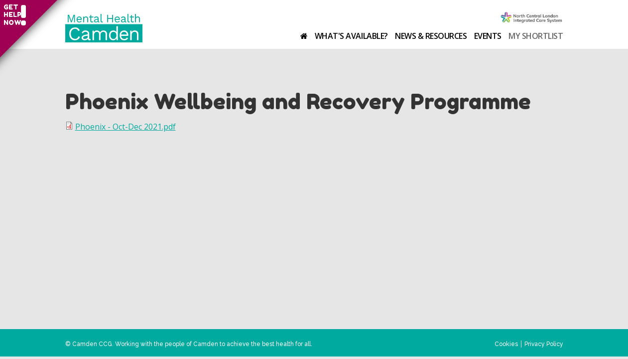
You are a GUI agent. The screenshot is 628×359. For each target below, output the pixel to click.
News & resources (431, 35)
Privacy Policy (543, 344)
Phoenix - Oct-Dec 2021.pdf (125, 126)
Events (488, 35)
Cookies (506, 344)
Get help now (10, 15)
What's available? (351, 35)
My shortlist (535, 35)
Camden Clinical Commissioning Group (532, 18)
